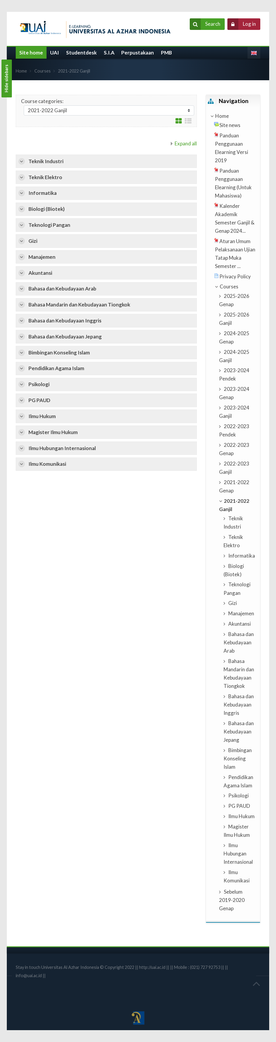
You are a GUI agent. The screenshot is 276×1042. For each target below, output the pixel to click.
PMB (166, 52)
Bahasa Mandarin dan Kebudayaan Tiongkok (79, 304)
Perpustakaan (137, 52)
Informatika (42, 193)
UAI (54, 52)
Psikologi (39, 384)
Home (21, 70)
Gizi (32, 241)
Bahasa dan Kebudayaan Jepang (65, 336)
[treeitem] (232, 116)
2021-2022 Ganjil (74, 70)
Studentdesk (81, 52)
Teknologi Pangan (49, 225)
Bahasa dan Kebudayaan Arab (62, 288)
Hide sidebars (6, 78)
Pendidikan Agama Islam (56, 368)
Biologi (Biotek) (46, 209)
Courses (42, 70)
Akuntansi (40, 273)
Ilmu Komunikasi (47, 464)
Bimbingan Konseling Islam (59, 352)
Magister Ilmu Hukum (53, 432)
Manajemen (41, 257)
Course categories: (42, 101)
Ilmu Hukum (42, 416)
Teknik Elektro (45, 177)
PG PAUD (39, 400)
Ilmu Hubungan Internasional (62, 448)
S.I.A (109, 52)
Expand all (186, 143)
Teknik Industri (45, 161)
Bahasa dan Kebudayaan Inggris (64, 320)
